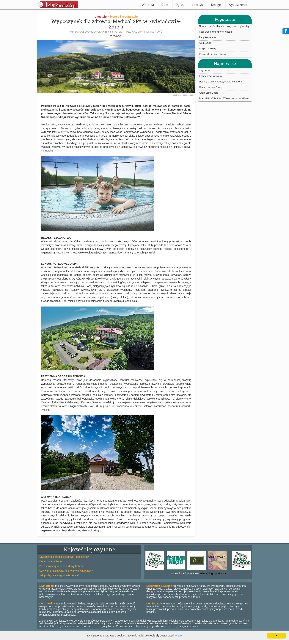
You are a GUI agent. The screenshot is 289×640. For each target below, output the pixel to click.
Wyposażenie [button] (238, 5)
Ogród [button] (180, 5)
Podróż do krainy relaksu (212, 54)
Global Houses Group (210, 87)
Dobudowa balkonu (50, 561)
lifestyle (176, 95)
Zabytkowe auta (207, 37)
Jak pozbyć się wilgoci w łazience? (59, 575)
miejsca (183, 95)
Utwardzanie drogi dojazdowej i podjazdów (64, 556)
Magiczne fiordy (207, 48)
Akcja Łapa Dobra (208, 92)
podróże (189, 95)
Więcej (178, 635)
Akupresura (205, 43)
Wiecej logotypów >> (212, 573)
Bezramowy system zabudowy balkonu (61, 566)
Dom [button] (165, 5)
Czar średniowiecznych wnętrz (215, 31)
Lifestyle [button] (198, 5)
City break (204, 70)
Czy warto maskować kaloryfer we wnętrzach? (66, 570)
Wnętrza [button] (149, 5)
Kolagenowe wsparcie (211, 76)
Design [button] (217, 5)
